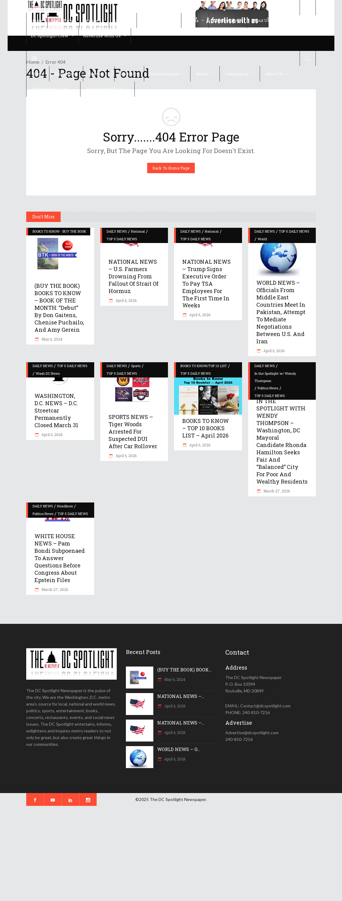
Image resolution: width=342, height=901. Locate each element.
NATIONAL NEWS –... (180, 696)
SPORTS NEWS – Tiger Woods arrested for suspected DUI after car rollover (133, 431)
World (262, 239)
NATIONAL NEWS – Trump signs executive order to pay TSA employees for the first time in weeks (206, 283)
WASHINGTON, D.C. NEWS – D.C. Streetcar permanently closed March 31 (56, 410)
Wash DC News (48, 373)
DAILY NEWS (117, 231)
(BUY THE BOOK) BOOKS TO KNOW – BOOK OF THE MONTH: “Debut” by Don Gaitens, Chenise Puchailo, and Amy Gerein (59, 307)
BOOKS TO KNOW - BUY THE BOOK (59, 231)
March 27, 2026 (276, 490)
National (138, 231)
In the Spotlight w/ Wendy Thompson (275, 377)
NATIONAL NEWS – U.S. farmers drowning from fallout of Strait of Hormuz (134, 276)
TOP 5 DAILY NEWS (122, 239)
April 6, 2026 (126, 300)
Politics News (268, 388)
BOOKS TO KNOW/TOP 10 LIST (203, 365)
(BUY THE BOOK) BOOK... (184, 670)
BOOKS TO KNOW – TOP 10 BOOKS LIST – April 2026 (205, 428)
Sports (136, 365)
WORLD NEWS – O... (178, 749)
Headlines (65, 506)
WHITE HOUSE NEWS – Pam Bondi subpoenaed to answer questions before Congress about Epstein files (59, 558)
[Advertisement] (171, 853)
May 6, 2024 (51, 339)
